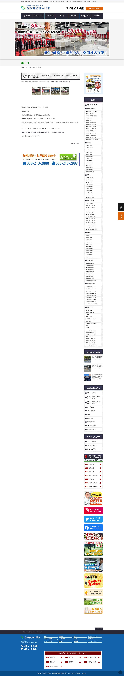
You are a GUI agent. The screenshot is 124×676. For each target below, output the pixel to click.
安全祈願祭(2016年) (90, 276)
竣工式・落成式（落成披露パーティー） (93, 397)
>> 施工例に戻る (74, 143)
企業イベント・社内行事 (91, 323)
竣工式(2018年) (89, 162)
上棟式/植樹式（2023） (91, 286)
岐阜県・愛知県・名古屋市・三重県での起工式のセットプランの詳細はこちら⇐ (43, 132)
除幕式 (89, 232)
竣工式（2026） (89, 154)
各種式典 (61, 636)
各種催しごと (90, 307)
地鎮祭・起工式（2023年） (92, 111)
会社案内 (61, 641)
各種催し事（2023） (92, 105)
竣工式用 (91, 468)
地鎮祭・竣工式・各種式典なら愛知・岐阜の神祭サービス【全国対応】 (60, 673)
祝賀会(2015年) (89, 194)
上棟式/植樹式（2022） (91, 288)
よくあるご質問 (91, 429)
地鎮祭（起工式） (55, 81)
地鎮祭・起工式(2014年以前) (92, 139)
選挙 (87, 325)
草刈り (75, 636)
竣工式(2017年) (89, 165)
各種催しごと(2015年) (90, 342)
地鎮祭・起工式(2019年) (91, 128)
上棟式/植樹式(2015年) (91, 301)
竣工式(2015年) (89, 169)
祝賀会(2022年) (89, 179)
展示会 (87, 327)
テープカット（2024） (91, 209)
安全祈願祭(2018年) (90, 271)
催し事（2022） (89, 310)
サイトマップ (38, 632)
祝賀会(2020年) (89, 184)
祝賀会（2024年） (90, 177)
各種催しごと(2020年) (90, 332)
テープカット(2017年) (90, 222)
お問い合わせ (121, 216)
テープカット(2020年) (90, 216)
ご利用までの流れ (92, 425)
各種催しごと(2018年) (90, 336)
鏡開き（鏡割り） (92, 411)
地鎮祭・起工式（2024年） (92, 115)
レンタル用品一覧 (92, 441)
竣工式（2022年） (90, 147)
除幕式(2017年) (89, 252)
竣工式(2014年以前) (90, 171)
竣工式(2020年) (89, 158)
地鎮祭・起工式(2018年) (91, 130)
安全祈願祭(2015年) (90, 278)
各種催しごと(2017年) (90, 338)
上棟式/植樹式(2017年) (91, 297)
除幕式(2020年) (89, 246)
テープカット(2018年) (90, 220)
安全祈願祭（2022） (90, 263)
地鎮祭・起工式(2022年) (91, 122)
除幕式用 (91, 479)
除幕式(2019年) (89, 248)
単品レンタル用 (93, 486)
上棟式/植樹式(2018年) (91, 295)
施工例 (75, 638)
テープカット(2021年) (90, 214)
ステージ (88, 314)
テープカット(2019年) (90, 218)
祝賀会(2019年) (89, 186)
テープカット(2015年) (90, 227)
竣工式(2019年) (89, 160)
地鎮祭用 (91, 464)
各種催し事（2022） (90, 312)
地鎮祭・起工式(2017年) (91, 133)
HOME (45, 636)
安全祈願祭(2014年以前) (91, 280)
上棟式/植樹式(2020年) (91, 291)
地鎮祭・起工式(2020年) (64, 81)
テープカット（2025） (91, 212)
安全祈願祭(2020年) (90, 267)
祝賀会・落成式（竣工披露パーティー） (93, 402)
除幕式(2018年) (89, 250)
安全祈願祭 (90, 260)
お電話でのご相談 (121, 207)
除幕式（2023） (89, 239)
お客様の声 (90, 638)
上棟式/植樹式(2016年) (91, 299)
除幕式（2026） (89, 237)
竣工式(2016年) (89, 167)
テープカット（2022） (91, 207)
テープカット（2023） (91, 205)
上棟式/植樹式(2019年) (91, 293)
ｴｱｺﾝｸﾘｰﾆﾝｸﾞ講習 (48, 638)
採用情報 (76, 641)
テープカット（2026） (91, 203)
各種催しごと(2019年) (90, 334)
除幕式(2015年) (89, 257)
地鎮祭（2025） (89, 118)
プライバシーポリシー (27, 632)
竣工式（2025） (89, 152)
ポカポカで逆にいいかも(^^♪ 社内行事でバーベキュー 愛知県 (97, 358)
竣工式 (89, 143)
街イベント (88, 321)
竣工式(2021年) (89, 156)
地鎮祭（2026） (89, 120)
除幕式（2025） (89, 244)
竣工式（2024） (89, 150)
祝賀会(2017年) (89, 190)
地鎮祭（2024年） (90, 113)
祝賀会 (89, 175)
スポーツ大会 (89, 316)
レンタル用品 (62, 638)
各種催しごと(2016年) (90, 340)
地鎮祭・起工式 (91, 393)
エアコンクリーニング (93, 636)
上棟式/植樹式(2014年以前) (91, 303)
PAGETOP (99, 628)
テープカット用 (93, 475)
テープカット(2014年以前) (91, 229)
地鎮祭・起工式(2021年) (91, 124)
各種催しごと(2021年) (90, 329)
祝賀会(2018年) (89, 188)
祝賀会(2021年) (89, 182)
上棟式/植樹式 (91, 284)
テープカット (90, 200)
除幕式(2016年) (89, 254)
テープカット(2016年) (90, 224)
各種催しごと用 (93, 482)
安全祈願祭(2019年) (90, 269)
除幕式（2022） (89, 242)
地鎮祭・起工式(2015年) (91, 137)
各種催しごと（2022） (91, 318)
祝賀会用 (91, 471)
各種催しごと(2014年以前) (91, 345)
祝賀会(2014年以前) (90, 197)
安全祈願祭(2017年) (90, 274)
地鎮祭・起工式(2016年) (91, 135)
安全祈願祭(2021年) (90, 265)
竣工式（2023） (89, 145)
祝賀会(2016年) (89, 192)
